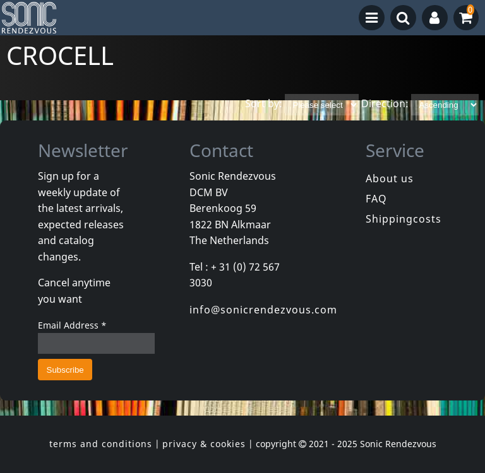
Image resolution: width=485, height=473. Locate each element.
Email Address (72, 325)
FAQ (376, 199)
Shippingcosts (403, 219)
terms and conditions (100, 444)
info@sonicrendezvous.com (263, 310)
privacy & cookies (204, 444)
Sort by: (263, 104)
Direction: (385, 104)
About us (390, 178)
